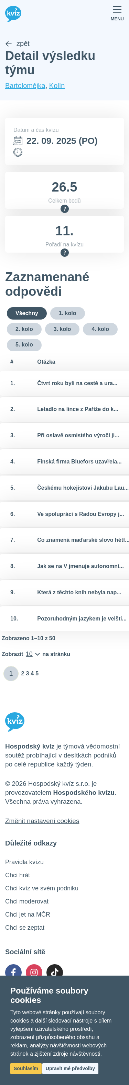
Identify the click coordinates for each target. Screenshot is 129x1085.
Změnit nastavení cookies (42, 820)
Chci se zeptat (24, 927)
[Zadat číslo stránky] (11, 673)
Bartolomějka (25, 85)
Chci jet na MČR (27, 914)
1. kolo (67, 313)
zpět (17, 43)
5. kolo (24, 345)
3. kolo (62, 329)
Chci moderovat (27, 901)
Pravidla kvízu (24, 862)
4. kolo (100, 329)
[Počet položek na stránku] (36, 654)
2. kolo (24, 329)
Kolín (57, 85)
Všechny (26, 313)
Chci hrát (17, 875)
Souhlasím (26, 1068)
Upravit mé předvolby (70, 1068)
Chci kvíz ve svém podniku (41, 888)
